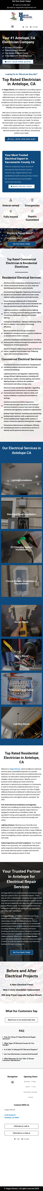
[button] (12, 26)
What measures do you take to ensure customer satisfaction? (18, 1059)
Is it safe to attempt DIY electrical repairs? (21, 1050)
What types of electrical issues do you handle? (18, 1044)
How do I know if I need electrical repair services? (19, 1038)
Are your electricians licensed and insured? (21, 1054)
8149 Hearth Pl (10, 1115)
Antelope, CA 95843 (12, 1117)
